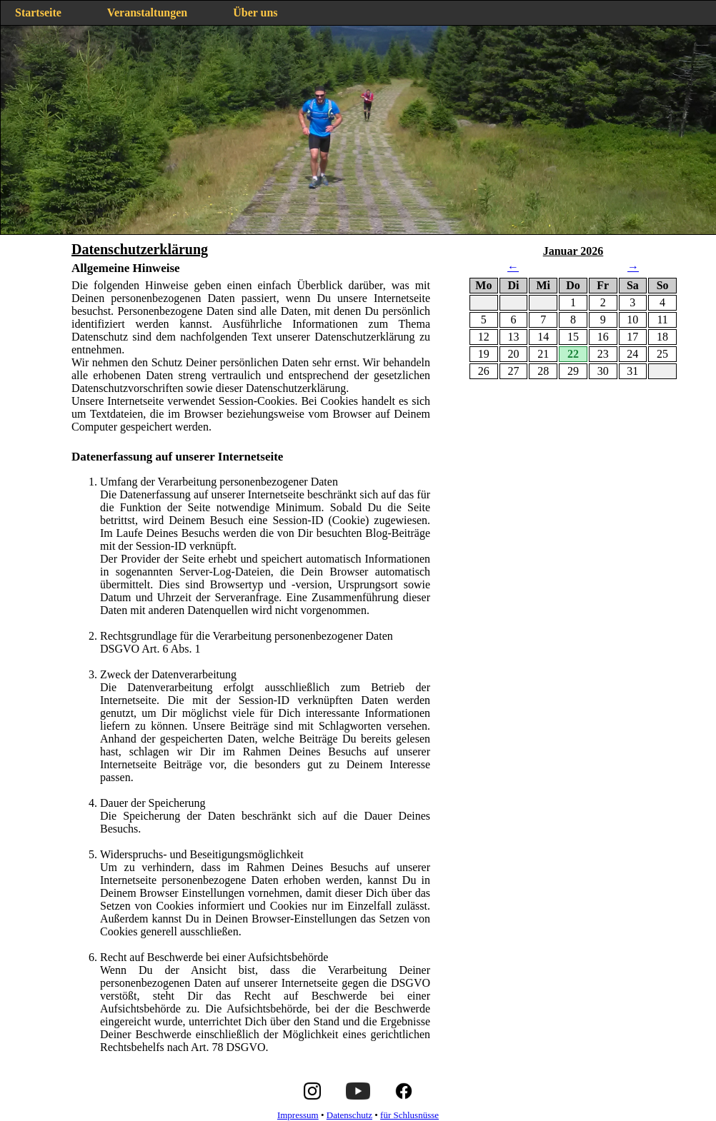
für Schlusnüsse (409, 1115)
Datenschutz (349, 1115)
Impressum (298, 1115)
